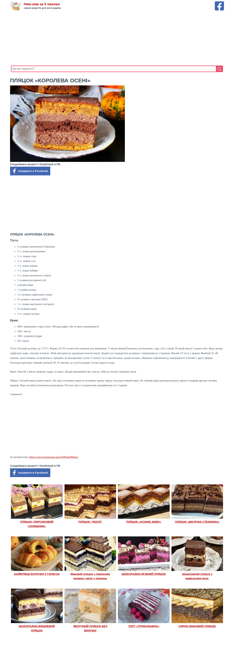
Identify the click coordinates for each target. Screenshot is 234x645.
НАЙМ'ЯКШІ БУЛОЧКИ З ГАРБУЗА (37, 573)
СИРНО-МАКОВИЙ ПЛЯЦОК (197, 626)
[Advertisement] (117, 38)
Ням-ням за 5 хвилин (42, 4)
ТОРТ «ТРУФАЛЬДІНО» (143, 626)
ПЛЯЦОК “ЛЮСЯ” (90, 521)
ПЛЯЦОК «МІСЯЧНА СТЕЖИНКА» (197, 521)
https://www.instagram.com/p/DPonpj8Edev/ (54, 457)
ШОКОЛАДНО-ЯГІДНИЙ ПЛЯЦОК (144, 573)
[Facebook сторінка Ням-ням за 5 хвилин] (219, 3)
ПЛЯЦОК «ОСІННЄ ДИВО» (143, 521)
